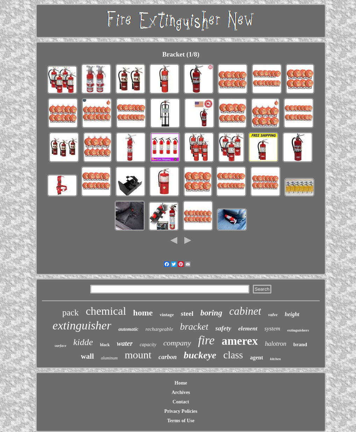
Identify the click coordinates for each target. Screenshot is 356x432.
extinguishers (298, 330)
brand (300, 344)
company (177, 342)
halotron (275, 343)
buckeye (200, 355)
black (105, 344)
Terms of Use (180, 420)
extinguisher (81, 325)
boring (211, 312)
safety (223, 328)
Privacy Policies (180, 411)
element (247, 328)
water (125, 343)
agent (256, 357)
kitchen (275, 359)
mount (138, 354)
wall (87, 356)
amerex (240, 341)
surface (60, 345)
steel (187, 313)
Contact (180, 401)
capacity (148, 344)
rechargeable (159, 329)
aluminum (109, 358)
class (233, 354)
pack (70, 312)
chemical (106, 311)
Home (181, 383)
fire (206, 340)
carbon (167, 356)
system (272, 328)
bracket (194, 326)
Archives (181, 392)
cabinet (245, 311)
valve (273, 314)
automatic (128, 329)
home (143, 312)
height (292, 314)
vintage (167, 314)
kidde (83, 342)
